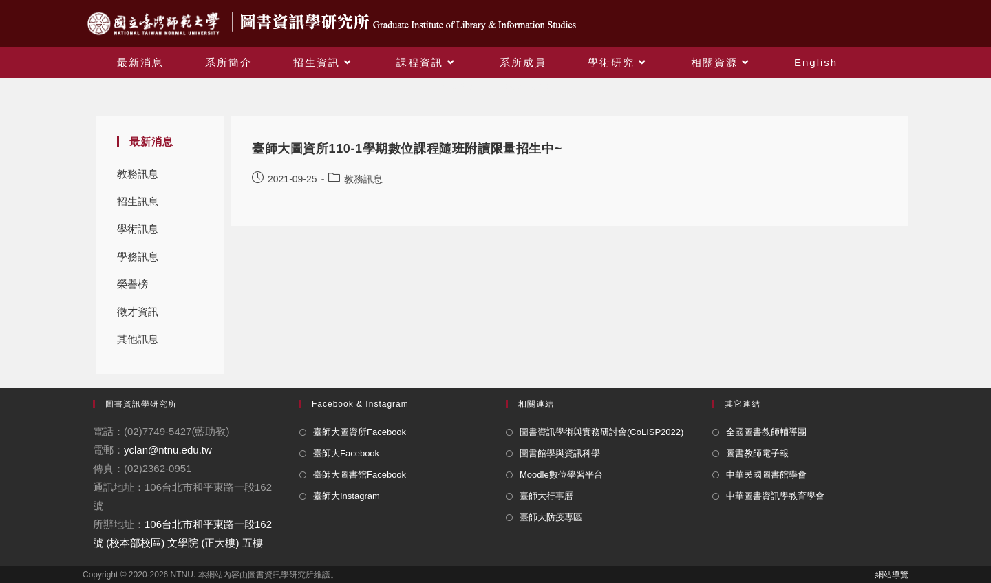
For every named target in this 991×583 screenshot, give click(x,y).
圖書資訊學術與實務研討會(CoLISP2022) (601, 432)
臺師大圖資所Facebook (359, 432)
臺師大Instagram (346, 496)
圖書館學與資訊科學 (560, 453)
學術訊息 (137, 229)
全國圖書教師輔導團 (766, 432)
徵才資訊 (137, 311)
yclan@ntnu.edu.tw (168, 450)
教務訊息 (137, 174)
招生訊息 (137, 201)
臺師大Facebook (346, 453)
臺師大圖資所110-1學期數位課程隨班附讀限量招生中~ (407, 149)
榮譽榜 (132, 284)
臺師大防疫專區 (551, 517)
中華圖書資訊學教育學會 (775, 496)
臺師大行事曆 (546, 496)
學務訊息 (137, 256)
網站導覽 (891, 575)
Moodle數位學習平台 (561, 474)
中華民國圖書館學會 (766, 474)
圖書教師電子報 (757, 453)
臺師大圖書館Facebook (359, 474)
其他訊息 (137, 339)
